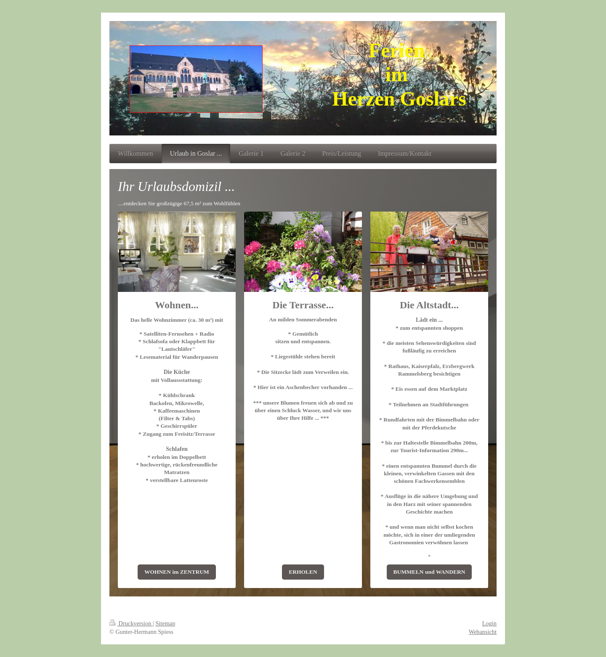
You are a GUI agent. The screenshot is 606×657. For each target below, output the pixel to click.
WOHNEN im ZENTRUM (176, 572)
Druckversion (131, 623)
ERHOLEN (303, 572)
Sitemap (165, 623)
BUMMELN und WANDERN (429, 572)
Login (489, 623)
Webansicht (483, 631)
